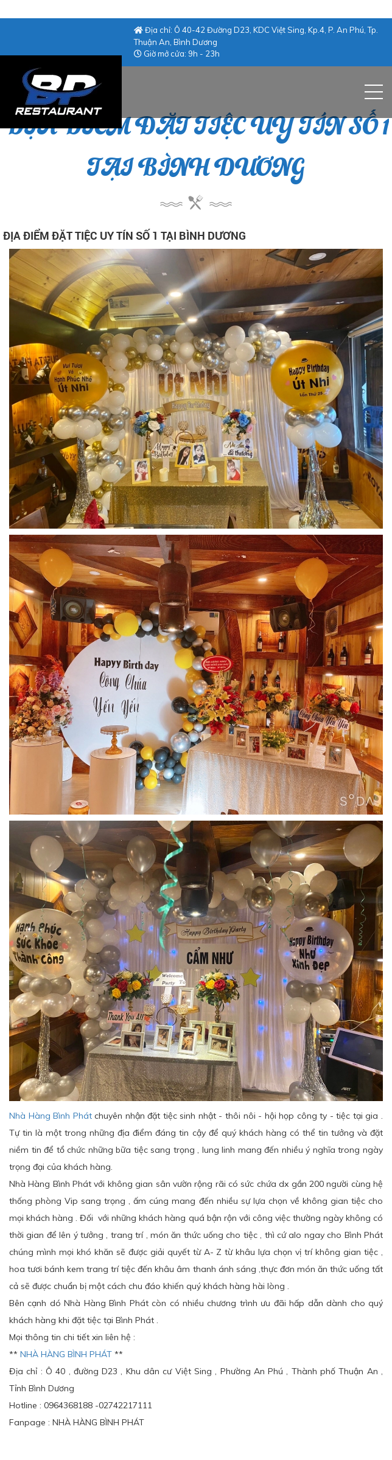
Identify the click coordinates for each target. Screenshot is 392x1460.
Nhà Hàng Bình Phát (50, 1115)
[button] (374, 92)
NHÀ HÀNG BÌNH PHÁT (66, 1354)
